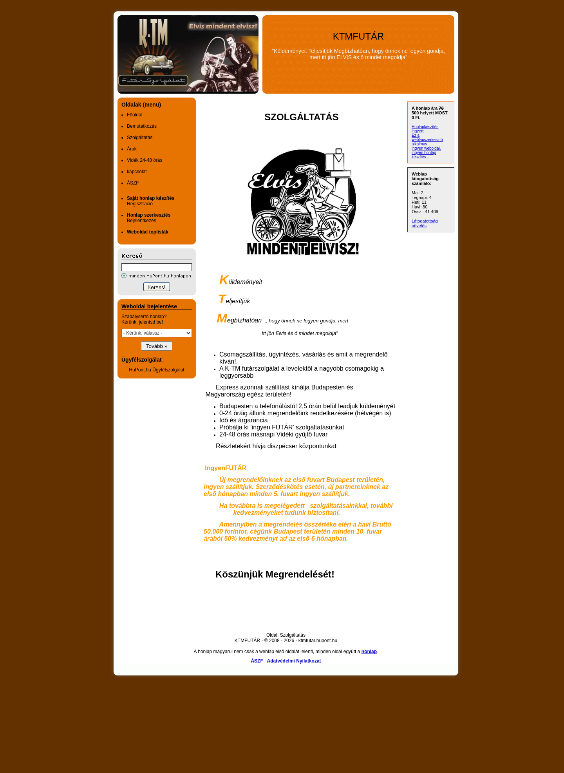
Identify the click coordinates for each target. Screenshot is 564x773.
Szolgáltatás (139, 137)
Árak (132, 149)
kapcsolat (137, 171)
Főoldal (134, 115)
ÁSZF (133, 183)
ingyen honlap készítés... (424, 154)
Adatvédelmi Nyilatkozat (294, 661)
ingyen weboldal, (426, 148)
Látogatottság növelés (425, 223)
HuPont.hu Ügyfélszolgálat (156, 370)
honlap (369, 651)
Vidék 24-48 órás (145, 160)
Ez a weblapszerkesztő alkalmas (427, 139)
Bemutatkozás (142, 126)
